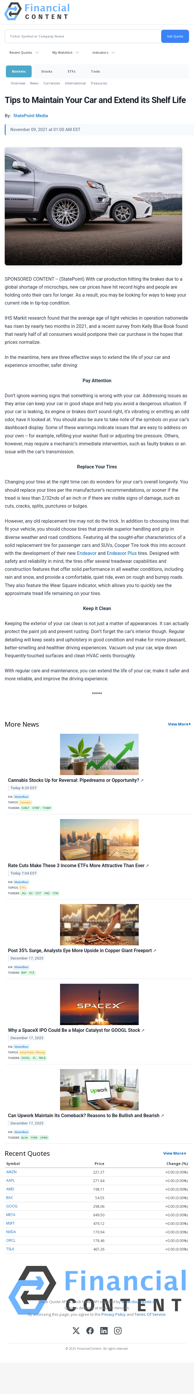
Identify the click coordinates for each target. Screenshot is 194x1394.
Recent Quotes (20, 52)
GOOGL (25, 1058)
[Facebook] (90, 1331)
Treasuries (98, 83)
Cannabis (25, 802)
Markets (19, 71)
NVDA (11, 1231)
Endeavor (86, 553)
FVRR (34, 1137)
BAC (9, 1197)
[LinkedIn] (104, 1331)
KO (31, 893)
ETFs (71, 71)
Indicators (101, 52)
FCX (32, 972)
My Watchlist (62, 52)
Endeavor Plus (122, 553)
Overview (18, 83)
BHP (24, 972)
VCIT (38, 893)
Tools (95, 71)
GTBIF (36, 808)
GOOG (11, 1206)
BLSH (24, 1137)
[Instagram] (118, 1331)
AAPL (10, 1180)
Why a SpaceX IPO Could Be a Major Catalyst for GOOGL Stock (76, 1030)
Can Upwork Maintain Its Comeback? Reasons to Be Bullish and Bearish (86, 1115)
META (10, 1214)
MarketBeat (21, 796)
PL (34, 1058)
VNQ (46, 893)
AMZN (11, 1171)
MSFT (10, 1223)
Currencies (51, 83)
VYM (55, 893)
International (75, 83)
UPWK (44, 1137)
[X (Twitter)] (76, 1331)
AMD (10, 1189)
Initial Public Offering (32, 1052)
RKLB (42, 1058)
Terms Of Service (150, 1314)
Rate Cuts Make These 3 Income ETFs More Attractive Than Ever (78, 865)
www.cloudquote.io (139, 1301)
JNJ (23, 893)
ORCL (10, 1240)
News (34, 83)
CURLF (25, 808)
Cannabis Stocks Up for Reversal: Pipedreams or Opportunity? (76, 780)
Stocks (46, 71)
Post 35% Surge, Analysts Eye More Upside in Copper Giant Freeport (82, 950)
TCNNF (47, 808)
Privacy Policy (113, 1314)
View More (178, 724)
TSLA (10, 1248)
